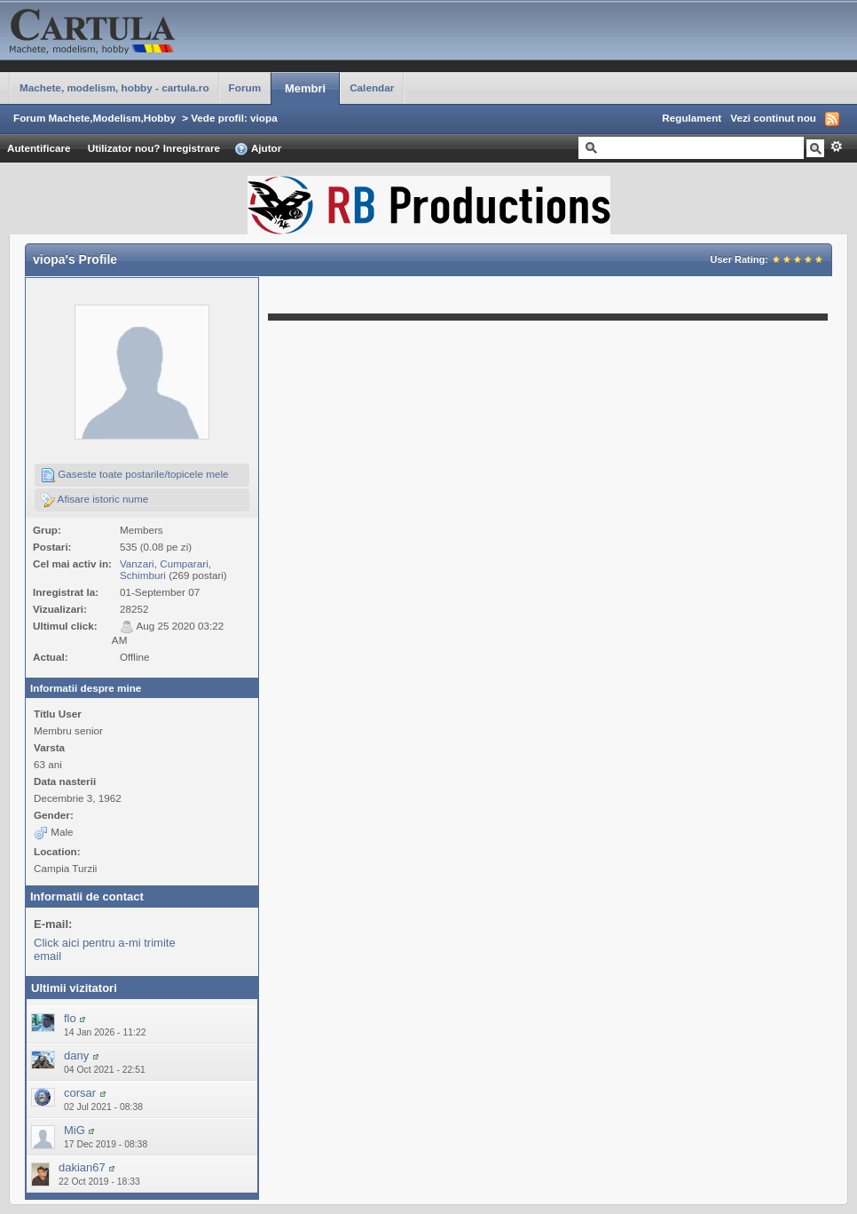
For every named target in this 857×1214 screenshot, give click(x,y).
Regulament (691, 117)
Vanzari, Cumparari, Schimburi (165, 569)
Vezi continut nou (773, 117)
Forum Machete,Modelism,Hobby (94, 117)
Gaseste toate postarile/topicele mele (135, 475)
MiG (74, 1130)
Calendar (372, 87)
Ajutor (257, 149)
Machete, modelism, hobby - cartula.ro (114, 87)
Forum (245, 87)
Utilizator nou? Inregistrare (154, 148)
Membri (305, 88)
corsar (80, 1092)
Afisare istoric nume (94, 500)
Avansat (836, 146)
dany (76, 1055)
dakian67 (82, 1167)
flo (70, 1018)
